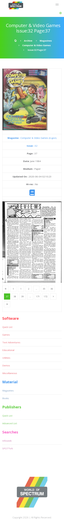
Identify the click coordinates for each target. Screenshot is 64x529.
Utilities (6, 357)
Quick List (7, 327)
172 (45, 296)
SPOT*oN (7, 448)
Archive (28, 40)
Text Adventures (11, 342)
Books (5, 398)
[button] (60, 13)
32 (32, 145)
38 (15, 296)
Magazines (46, 40)
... (36, 288)
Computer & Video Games (36, 45)
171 (38, 296)
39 (22, 296)
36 (51, 288)
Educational (8, 350)
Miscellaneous (9, 373)
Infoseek (7, 440)
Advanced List (9, 423)
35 (44, 288)
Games (6, 334)
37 (7, 296)
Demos (6, 365)
